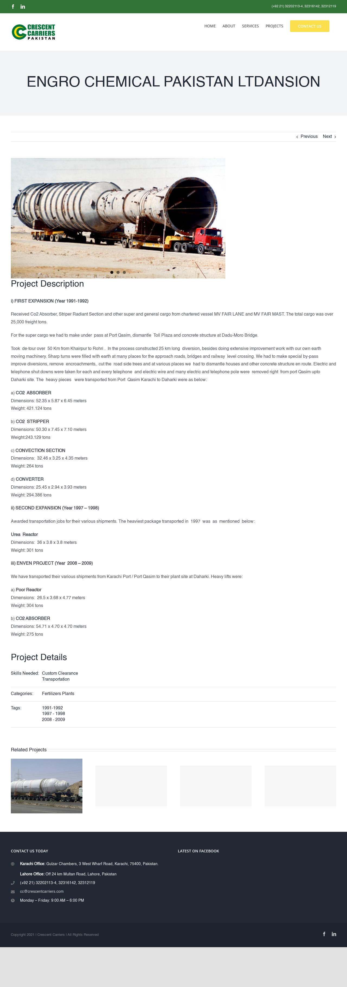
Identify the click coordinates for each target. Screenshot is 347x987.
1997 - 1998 (53, 714)
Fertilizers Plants (58, 694)
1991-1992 (52, 708)
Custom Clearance (60, 673)
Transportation (56, 679)
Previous (309, 137)
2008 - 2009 (53, 720)
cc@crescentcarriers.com (42, 892)
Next (327, 137)
